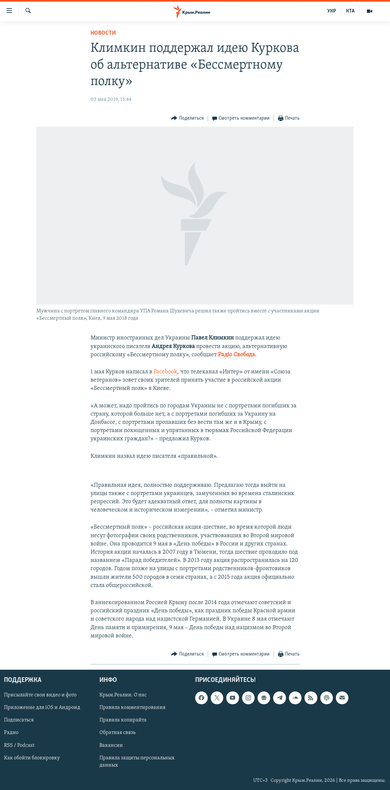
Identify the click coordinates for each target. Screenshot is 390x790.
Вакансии (111, 745)
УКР (331, 11)
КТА (350, 11)
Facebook (165, 372)
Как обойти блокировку (32, 758)
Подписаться (19, 720)
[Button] (187, 118)
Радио (11, 732)
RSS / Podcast (19, 745)
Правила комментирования (132, 707)
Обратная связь (117, 732)
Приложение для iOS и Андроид (42, 707)
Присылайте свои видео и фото (40, 695)
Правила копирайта (123, 720)
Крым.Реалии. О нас (123, 695)
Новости (103, 33)
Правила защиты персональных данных (136, 761)
